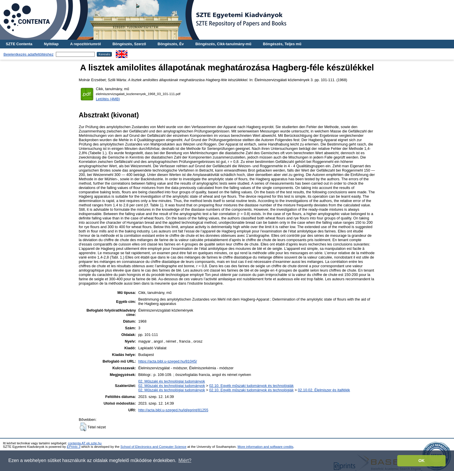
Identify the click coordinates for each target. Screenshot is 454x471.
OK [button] (421, 460)
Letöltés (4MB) (108, 99)
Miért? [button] (184, 460)
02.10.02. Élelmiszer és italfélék (324, 390)
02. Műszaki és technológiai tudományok (171, 381)
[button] (83, 427)
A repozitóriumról (85, 44)
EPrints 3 (73, 446)
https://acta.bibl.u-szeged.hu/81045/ (167, 361)
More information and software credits (265, 446)
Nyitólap (51, 44)
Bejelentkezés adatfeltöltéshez (28, 54)
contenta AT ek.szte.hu (85, 443)
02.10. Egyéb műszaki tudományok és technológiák (251, 385)
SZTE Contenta (19, 44)
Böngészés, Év (171, 44)
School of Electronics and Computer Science (153, 446)
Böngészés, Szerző (129, 44)
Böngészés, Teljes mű (282, 44)
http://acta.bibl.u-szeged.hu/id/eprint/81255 (173, 410)
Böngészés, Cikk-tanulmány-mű (223, 44)
